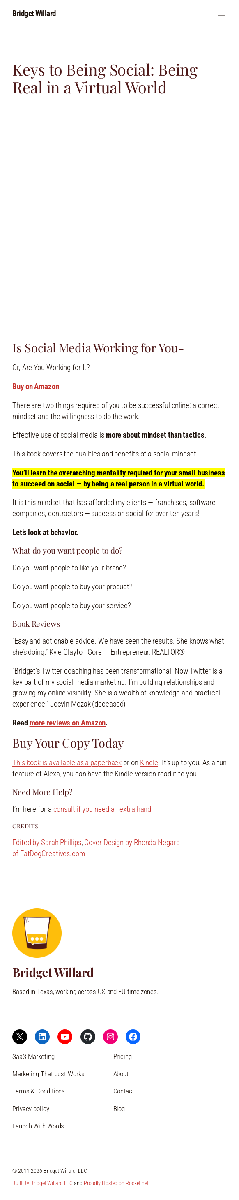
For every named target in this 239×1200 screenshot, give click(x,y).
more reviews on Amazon (68, 722)
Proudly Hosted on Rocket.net (116, 1183)
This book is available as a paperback (67, 762)
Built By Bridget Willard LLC (42, 1183)
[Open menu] (222, 14)
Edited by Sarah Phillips (46, 842)
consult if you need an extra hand (102, 809)
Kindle (149, 762)
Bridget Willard (34, 13)
